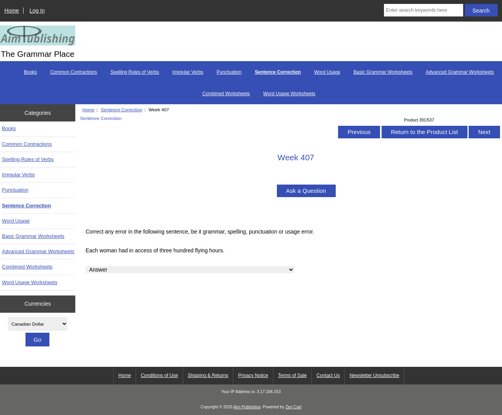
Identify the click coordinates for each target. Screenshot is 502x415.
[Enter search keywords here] (423, 10)
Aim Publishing (246, 407)
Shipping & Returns (208, 375)
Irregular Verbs (188, 72)
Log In (37, 10)
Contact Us (328, 375)
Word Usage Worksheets (289, 93)
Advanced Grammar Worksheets (460, 72)
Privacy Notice (253, 375)
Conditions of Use (159, 375)
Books (30, 72)
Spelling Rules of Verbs (135, 72)
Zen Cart (294, 407)
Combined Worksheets (226, 93)
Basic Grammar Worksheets (383, 72)
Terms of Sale (292, 375)
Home (11, 10)
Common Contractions (73, 72)
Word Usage (327, 72)
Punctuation (228, 72)
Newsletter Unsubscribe (374, 375)
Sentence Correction (121, 109)
